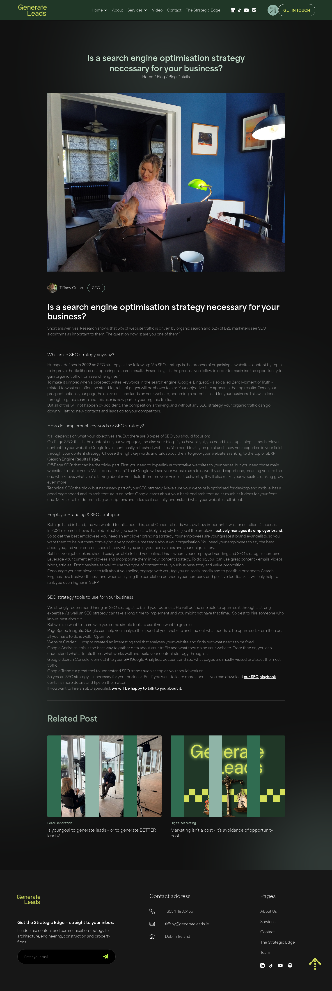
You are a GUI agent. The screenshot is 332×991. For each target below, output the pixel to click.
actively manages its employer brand (249, 530)
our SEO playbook (260, 676)
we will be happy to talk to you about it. (147, 688)
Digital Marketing (183, 823)
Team (265, 952)
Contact (267, 931)
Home (97, 9)
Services (135, 9)
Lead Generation (59, 823)
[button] (100, 10)
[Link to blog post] (104, 776)
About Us (268, 911)
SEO (96, 287)
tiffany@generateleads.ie (187, 923)
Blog (161, 76)
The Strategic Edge (277, 942)
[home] (32, 10)
